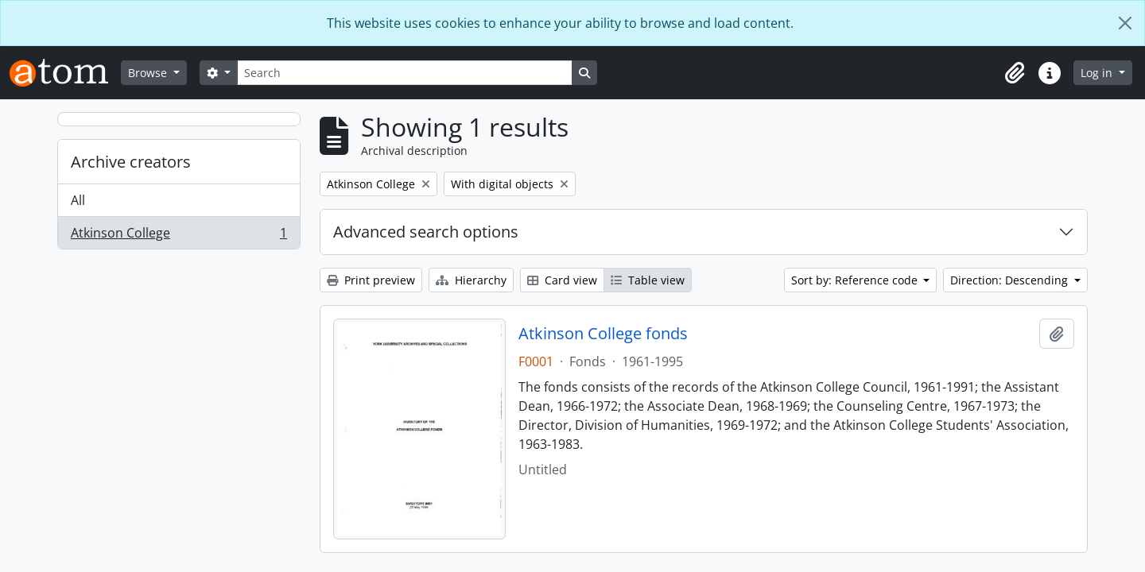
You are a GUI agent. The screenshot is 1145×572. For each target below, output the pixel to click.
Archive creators (131, 161)
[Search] (404, 72)
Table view (648, 280)
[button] (1014, 73)
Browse (149, 72)
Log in (1098, 72)
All (78, 200)
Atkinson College (178, 236)
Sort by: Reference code (856, 280)
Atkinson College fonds (603, 333)
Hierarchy (471, 280)
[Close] (1125, 23)
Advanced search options (425, 231)
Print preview (371, 280)
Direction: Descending (1010, 280)
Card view (562, 280)
